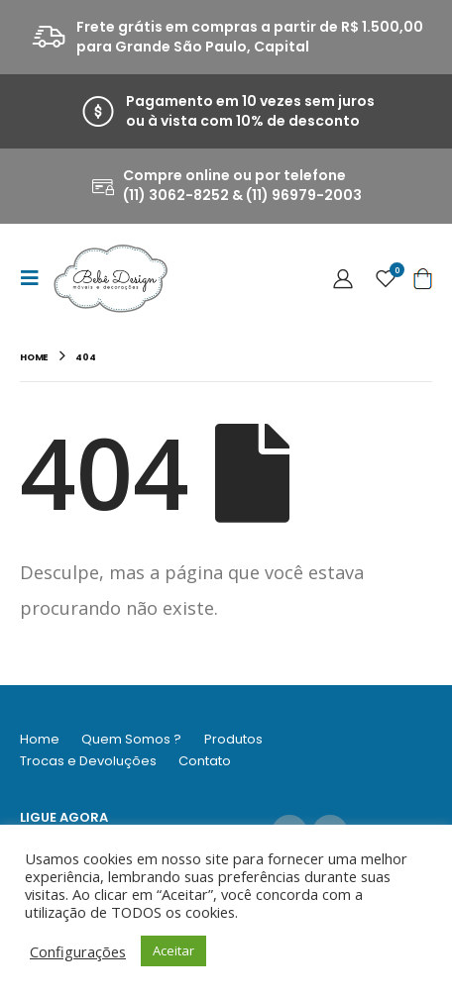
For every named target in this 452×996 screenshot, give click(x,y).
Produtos (233, 739)
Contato (204, 760)
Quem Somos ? (131, 739)
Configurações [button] (78, 951)
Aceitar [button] (173, 950)
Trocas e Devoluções (88, 760)
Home (39, 739)
